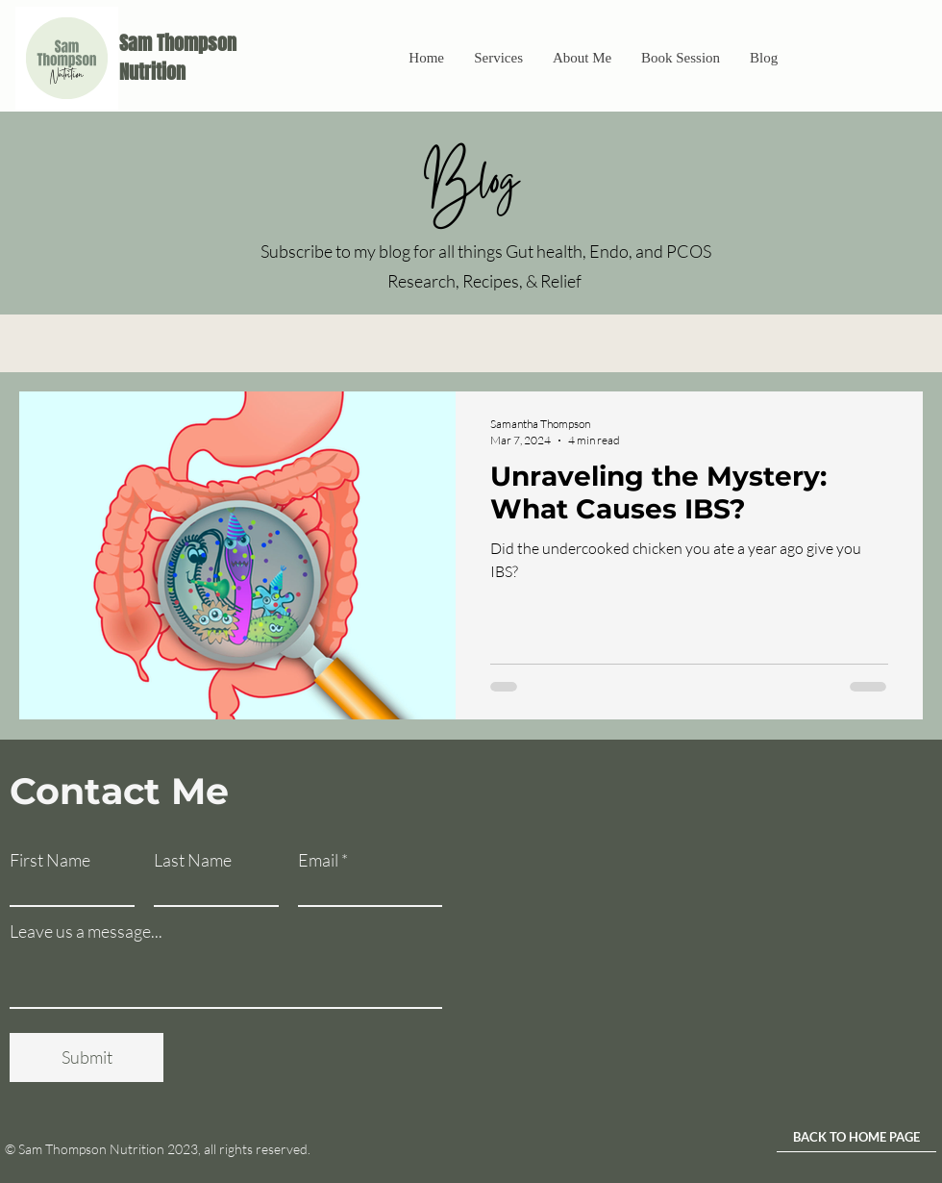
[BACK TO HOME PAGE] (856, 1137)
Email (318, 859)
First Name (50, 859)
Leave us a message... (86, 931)
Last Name (193, 859)
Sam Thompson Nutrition (177, 58)
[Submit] (86, 1057)
